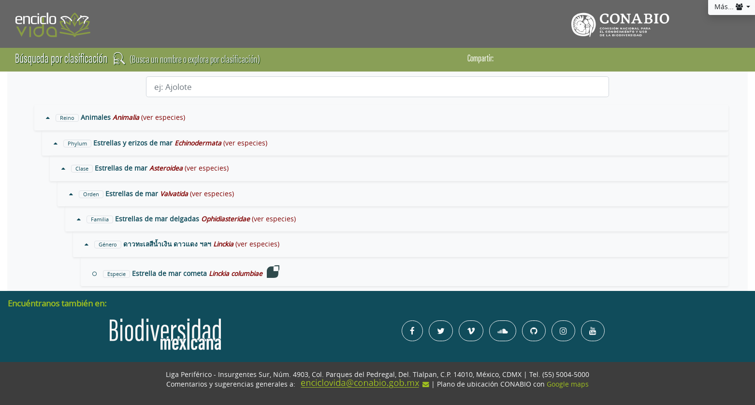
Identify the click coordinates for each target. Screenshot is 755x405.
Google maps (568, 384)
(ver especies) (163, 117)
